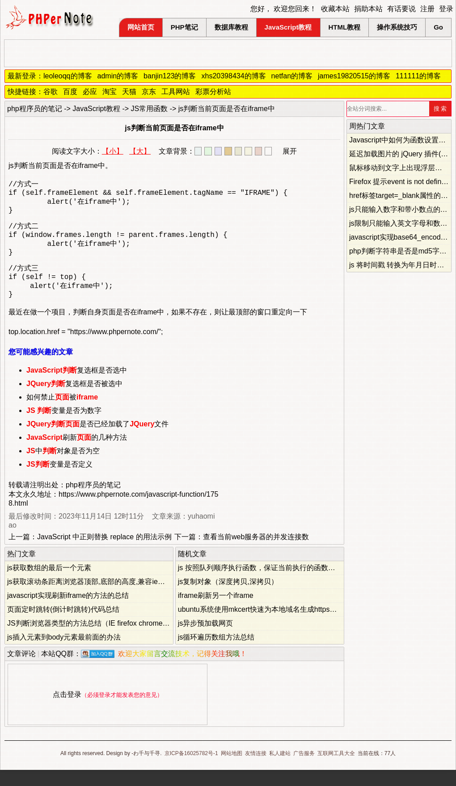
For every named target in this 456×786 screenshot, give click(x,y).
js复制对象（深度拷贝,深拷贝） (228, 597)
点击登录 (67, 710)
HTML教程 (345, 27)
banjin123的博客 (170, 76)
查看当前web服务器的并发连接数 (256, 553)
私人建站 (280, 769)
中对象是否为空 (63, 467)
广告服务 (304, 769)
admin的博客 (118, 76)
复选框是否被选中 (74, 400)
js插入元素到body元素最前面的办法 (64, 653)
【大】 (140, 151)
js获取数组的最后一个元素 (49, 584)
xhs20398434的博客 (233, 76)
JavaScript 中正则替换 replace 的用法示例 (104, 553)
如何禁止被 (62, 413)
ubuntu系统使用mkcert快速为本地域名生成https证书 (261, 625)
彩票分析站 (213, 91)
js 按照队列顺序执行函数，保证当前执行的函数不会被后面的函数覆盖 (289, 584)
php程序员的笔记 (34, 108)
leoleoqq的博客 (67, 76)
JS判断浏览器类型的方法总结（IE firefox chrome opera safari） (108, 639)
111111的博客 (418, 76)
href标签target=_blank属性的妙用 (402, 195)
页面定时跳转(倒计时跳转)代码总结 (63, 625)
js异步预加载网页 (205, 639)
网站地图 (231, 769)
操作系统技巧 (397, 27)
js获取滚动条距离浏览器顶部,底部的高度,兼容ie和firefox (95, 597)
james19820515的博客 (354, 76)
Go (438, 27)
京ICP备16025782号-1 (191, 769)
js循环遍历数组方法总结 (216, 653)
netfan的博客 (291, 76)
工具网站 (175, 91)
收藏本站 (335, 9)
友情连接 (255, 769)
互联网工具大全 (336, 769)
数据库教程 (231, 27)
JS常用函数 (149, 108)
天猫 (129, 91)
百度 (70, 91)
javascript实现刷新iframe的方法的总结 (68, 611)
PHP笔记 (184, 27)
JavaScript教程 (288, 27)
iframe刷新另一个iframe (215, 611)
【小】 (112, 151)
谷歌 (50, 91)
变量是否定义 (59, 480)
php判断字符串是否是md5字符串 (401, 251)
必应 (90, 91)
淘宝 (109, 91)
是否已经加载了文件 (97, 440)
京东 (149, 91)
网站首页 (140, 27)
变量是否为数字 (63, 426)
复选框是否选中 (76, 386)
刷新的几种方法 (76, 453)
